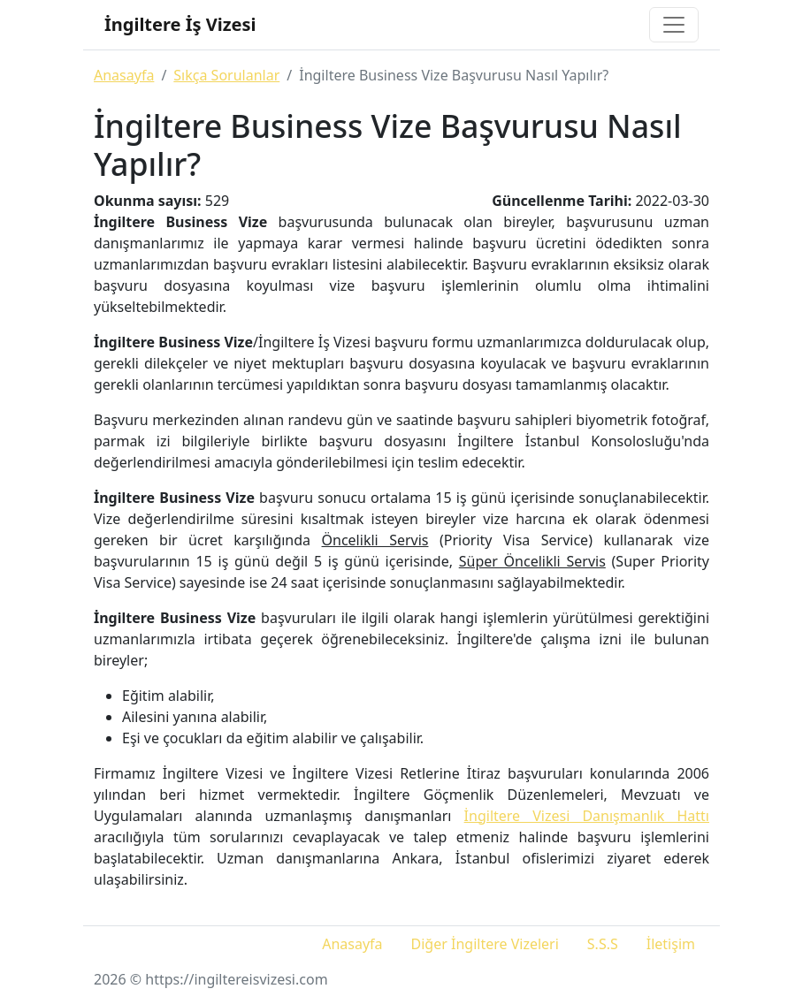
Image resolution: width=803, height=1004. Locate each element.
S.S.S (602, 944)
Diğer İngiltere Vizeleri (485, 944)
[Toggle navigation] (674, 24)
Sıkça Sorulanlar (226, 75)
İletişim (670, 944)
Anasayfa (124, 75)
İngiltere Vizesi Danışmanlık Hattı (586, 815)
